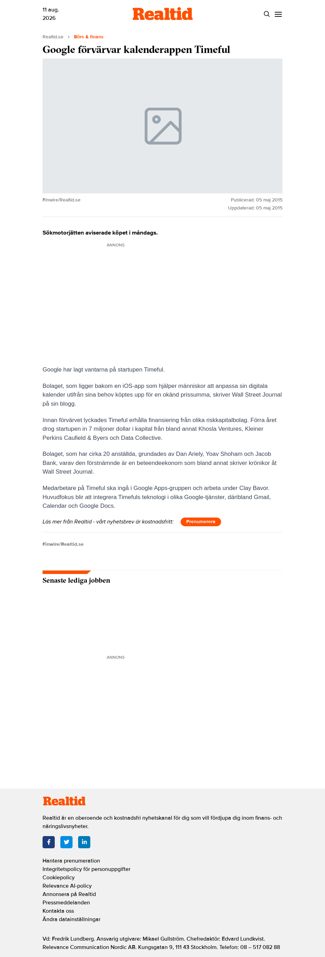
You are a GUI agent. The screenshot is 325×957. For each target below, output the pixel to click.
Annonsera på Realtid (69, 894)
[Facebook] (49, 842)
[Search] (266, 14)
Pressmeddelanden (66, 902)
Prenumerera (201, 522)
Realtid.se (53, 37)
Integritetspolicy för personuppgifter (86, 869)
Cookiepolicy (59, 877)
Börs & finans (89, 37)
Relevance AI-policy (67, 885)
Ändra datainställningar (71, 919)
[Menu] (278, 14)
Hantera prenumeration (71, 860)
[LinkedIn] (84, 842)
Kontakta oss (58, 911)
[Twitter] (66, 842)
